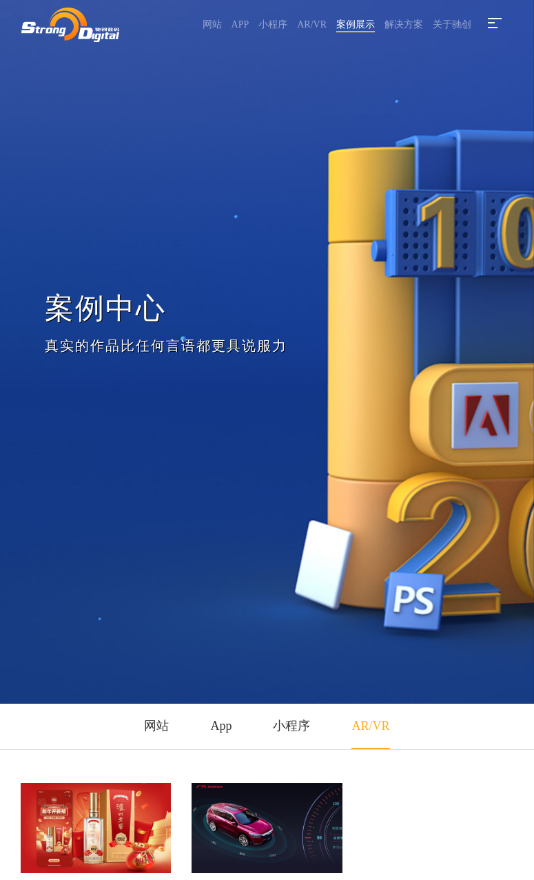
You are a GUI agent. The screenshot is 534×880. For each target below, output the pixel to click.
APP (240, 24)
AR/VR (312, 24)
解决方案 (403, 24)
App (221, 726)
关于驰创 (452, 24)
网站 (212, 24)
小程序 (272, 24)
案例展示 (355, 24)
